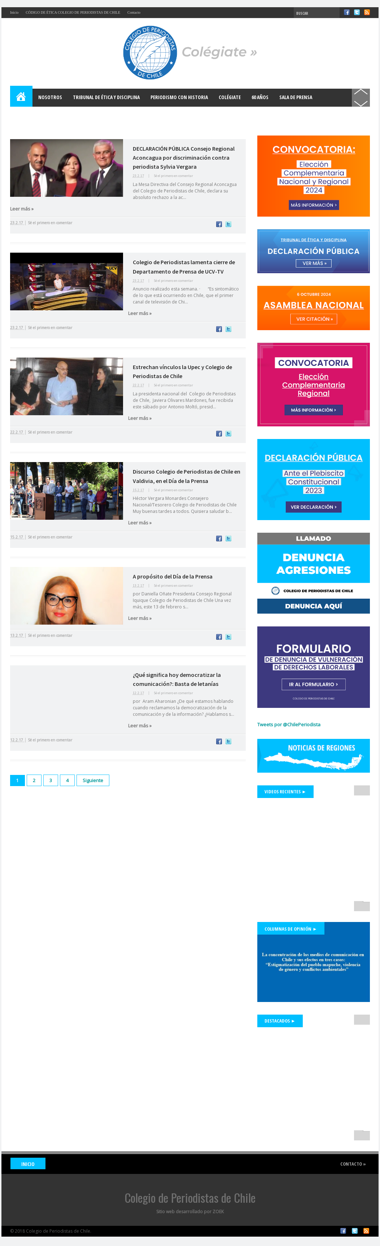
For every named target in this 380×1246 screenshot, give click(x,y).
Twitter (357, 12)
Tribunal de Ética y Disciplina (106, 97)
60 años (260, 97)
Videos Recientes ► (285, 791)
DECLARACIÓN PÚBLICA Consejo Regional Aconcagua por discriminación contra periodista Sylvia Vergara (184, 157)
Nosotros (50, 97)
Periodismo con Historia (179, 97)
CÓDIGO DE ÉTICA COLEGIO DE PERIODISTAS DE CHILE (73, 12)
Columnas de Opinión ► (291, 929)
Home (21, 98)
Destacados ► (280, 1020)
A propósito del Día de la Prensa (173, 576)
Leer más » (22, 208)
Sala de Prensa (295, 97)
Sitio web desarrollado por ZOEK (190, 1212)
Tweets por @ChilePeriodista (288, 724)
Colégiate (230, 97)
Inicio (14, 12)
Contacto (133, 12)
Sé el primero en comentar (173, 175)
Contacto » (353, 1164)
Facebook (347, 12)
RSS (367, 12)
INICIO (28, 1164)
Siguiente (93, 780)
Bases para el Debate (39, 115)
